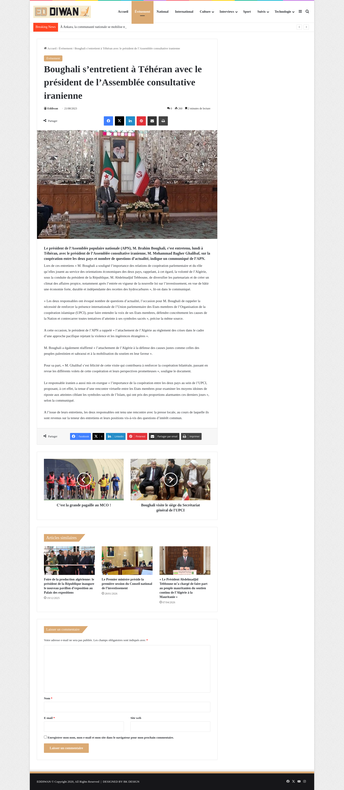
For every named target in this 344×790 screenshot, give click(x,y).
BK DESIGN (131, 781)
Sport (247, 11)
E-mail (49, 718)
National (163, 11)
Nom (48, 698)
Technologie (283, 11)
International (184, 11)
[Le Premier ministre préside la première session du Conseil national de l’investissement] (127, 560)
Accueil (123, 11)
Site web (135, 718)
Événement (142, 11)
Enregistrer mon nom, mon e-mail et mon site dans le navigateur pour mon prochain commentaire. (111, 737)
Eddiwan (52, 108)
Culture (205, 11)
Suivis (261, 11)
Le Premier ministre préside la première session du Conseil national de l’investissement (127, 584)
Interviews (227, 11)
